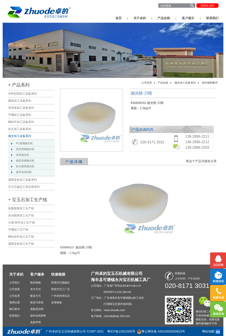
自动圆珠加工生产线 (21, 215)
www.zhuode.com (114, 310)
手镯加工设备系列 (19, 114)
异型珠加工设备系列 (21, 107)
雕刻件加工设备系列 (21, 122)
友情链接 (56, 302)
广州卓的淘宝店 (60, 295)
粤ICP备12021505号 (121, 331)
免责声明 (35, 322)
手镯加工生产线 (18, 229)
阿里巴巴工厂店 (60, 289)
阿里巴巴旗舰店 (60, 282)
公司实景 (14, 295)
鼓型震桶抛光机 (25, 149)
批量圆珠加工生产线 (21, 208)
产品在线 (164, 18)
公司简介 (14, 282)
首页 (118, 18)
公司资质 (14, 289)
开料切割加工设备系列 (22, 93)
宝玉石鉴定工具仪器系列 (24, 186)
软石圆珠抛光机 (25, 166)
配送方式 (35, 295)
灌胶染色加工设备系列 (22, 179)
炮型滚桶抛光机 (25, 160)
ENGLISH (207, 5)
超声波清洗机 (24, 172)
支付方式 (35, 289)
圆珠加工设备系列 (19, 100)
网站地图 (208, 331)
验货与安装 (36, 302)
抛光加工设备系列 (19, 136)
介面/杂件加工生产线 (21, 222)
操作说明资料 (38, 315)
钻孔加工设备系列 (19, 129)
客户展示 (188, 18)
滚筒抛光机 (22, 154)
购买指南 (35, 282)
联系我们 (212, 18)
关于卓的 (140, 18)
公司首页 (146, 82)
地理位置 (14, 302)
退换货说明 (36, 309)
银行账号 (14, 309)
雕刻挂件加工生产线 (21, 236)
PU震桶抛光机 (24, 143)
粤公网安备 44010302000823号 (163, 331)
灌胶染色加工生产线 (21, 243)
